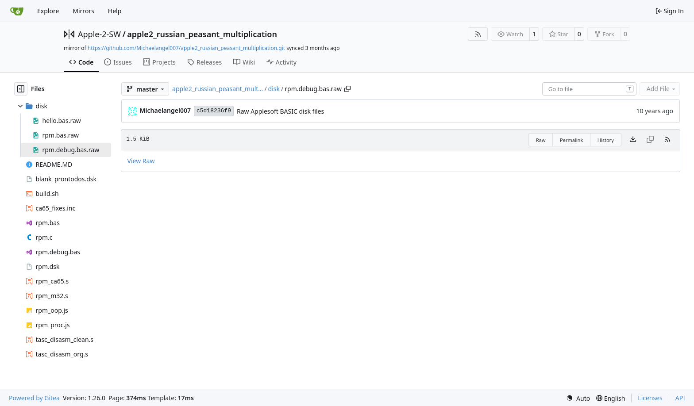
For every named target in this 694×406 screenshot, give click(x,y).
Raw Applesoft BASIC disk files (280, 111)
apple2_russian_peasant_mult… (217, 88)
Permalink (571, 140)
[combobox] (589, 89)
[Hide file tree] (20, 89)
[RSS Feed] (478, 34)
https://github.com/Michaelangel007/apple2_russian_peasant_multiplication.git (186, 48)
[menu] (578, 398)
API (680, 398)
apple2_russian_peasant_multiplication (202, 34)
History (606, 140)
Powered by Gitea (34, 398)
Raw (541, 140)
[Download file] (633, 139)
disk (274, 88)
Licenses (650, 398)
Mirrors (83, 11)
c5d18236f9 (214, 110)
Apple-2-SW (99, 34)
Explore (48, 11)
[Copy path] (347, 89)
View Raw (141, 161)
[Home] (16, 11)
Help (115, 11)
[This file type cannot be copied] (650, 139)
